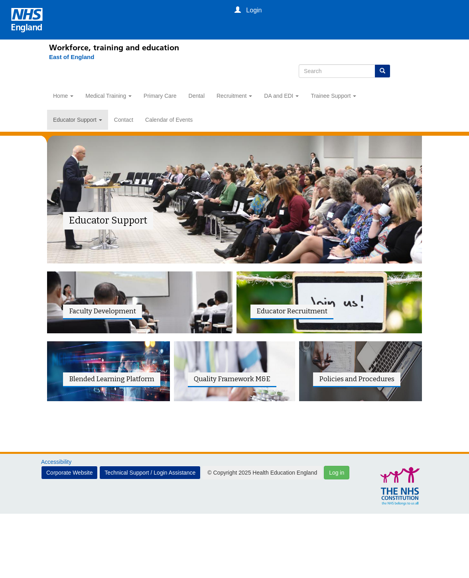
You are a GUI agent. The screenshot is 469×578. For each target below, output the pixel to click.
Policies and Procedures (356, 379)
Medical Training (108, 96)
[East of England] (67, 57)
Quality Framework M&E (232, 379)
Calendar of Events (169, 120)
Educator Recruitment (291, 311)
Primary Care (160, 96)
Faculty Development (102, 311)
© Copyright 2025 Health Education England (262, 472)
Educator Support (77, 120)
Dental (197, 96)
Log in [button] (336, 472)
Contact (123, 120)
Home (63, 96)
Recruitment (234, 96)
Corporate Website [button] (69, 472)
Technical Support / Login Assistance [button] (149, 472)
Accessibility (56, 462)
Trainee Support (333, 96)
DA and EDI (281, 96)
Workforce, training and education (114, 47)
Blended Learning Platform (111, 379)
